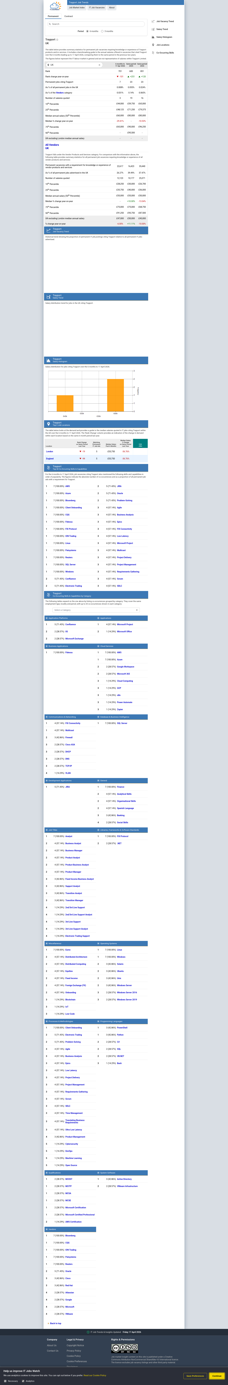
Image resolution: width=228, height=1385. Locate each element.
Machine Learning (73, 1158)
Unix (119, 978)
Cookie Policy (74, 1356)
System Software (107, 1173)
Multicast (121, 550)
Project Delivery (124, 557)
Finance (120, 787)
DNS (67, 759)
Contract (68, 16)
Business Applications (58, 646)
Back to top (55, 1323)
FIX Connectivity (124, 529)
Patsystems (70, 550)
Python (120, 1035)
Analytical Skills (124, 794)
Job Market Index (77, 7)
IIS (66, 631)
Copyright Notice (75, 1345)
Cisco (68, 1278)
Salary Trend (162, 29)
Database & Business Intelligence (114, 717)
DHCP (68, 752)
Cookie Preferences (77, 1361)
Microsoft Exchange (74, 638)
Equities (69, 971)
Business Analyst (73, 843)
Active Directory (124, 1179)
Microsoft (69, 1307)
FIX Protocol (71, 529)
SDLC (119, 586)
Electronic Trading (73, 586)
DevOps (68, 1151)
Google (68, 1300)
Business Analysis (125, 515)
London (49, 451)
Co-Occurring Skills (165, 53)
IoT (66, 1007)
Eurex (68, 950)
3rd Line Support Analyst (76, 929)
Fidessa (69, 522)
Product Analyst (72, 857)
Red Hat (69, 1285)
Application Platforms (58, 618)
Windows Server (124, 985)
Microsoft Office (124, 631)
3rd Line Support (73, 922)
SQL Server (70, 564)
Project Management (126, 564)
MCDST (68, 1179)
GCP (119, 688)
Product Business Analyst (77, 865)
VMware (69, 1314)
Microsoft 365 (123, 674)
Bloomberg (70, 500)
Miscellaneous (55, 943)
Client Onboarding (73, 507)
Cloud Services (106, 646)
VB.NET (120, 1056)
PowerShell (122, 1028)
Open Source (71, 1165)
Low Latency (123, 536)
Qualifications (55, 1173)
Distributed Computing (75, 964)
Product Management (75, 1137)
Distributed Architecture (76, 957)
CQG (67, 515)
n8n (119, 695)
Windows (69, 572)
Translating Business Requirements (75, 1121)
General (103, 780)
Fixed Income (71, 978)
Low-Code (70, 1014)
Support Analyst (72, 886)
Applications (105, 618)
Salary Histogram (164, 37)
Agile (119, 507)
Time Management (74, 1113)
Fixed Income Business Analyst (79, 879)
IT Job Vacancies (97, 7)
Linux (67, 543)
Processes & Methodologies (61, 1021)
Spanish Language (125, 808)
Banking (120, 815)
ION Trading (70, 536)
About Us (51, 1345)
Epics (119, 522)
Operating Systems (108, 943)
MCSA (68, 1193)
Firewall (69, 737)
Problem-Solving (124, 500)
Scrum (120, 579)
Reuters (69, 557)
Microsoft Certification (75, 1207)
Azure (68, 493)
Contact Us (52, 1350)
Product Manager (73, 872)
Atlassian (69, 1292)
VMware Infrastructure (127, 1186)
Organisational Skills (126, 801)
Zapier (120, 709)
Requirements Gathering (128, 572)
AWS (67, 486)
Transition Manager (74, 900)
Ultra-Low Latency (73, 1130)
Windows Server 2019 (127, 999)
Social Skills (122, 822)
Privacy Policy (74, 1350)
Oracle (120, 493)
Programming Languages (111, 1021)
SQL (119, 1049)
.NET (119, 843)
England (50, 458)
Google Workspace (125, 667)
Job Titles (53, 830)
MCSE (68, 1200)
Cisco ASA (70, 744)
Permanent (53, 16)
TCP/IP (68, 766)
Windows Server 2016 (127, 992)
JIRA (119, 486)
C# (118, 1042)
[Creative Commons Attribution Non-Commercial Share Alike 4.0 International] (146, 1347)
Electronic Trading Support (77, 936)
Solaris (120, 964)
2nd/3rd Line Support (75, 907)
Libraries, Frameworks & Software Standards (119, 830)
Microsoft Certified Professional (80, 1215)
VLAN (68, 773)
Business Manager (73, 850)
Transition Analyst (73, 893)
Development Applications (60, 780)
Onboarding (70, 992)
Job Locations (162, 45)
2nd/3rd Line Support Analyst (78, 914)
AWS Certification (73, 1222)
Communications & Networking (62, 717)
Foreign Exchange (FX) (75, 985)
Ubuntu (120, 971)
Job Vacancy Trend (165, 21)
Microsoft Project (125, 543)
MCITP (68, 1186)
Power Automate (124, 702)
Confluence (70, 579)
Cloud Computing (125, 681)
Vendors (60, 93)
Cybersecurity (71, 1144)
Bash (119, 1063)
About (111, 7)
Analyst (68, 836)
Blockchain (70, 999)
